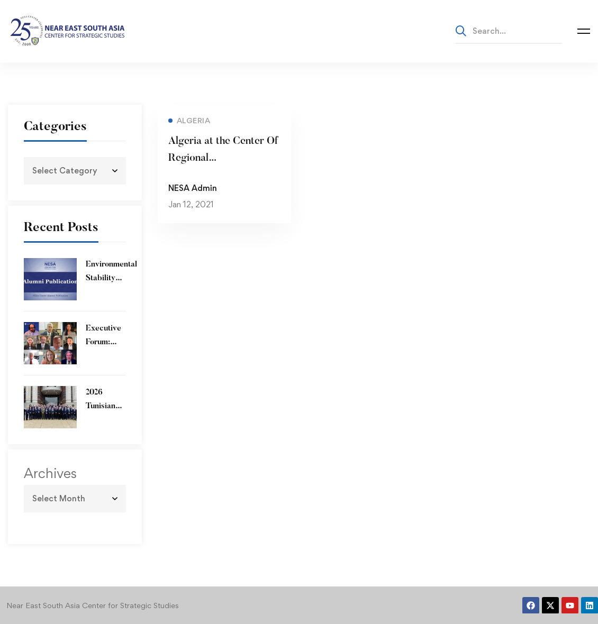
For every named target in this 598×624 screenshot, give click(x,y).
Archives (50, 473)
